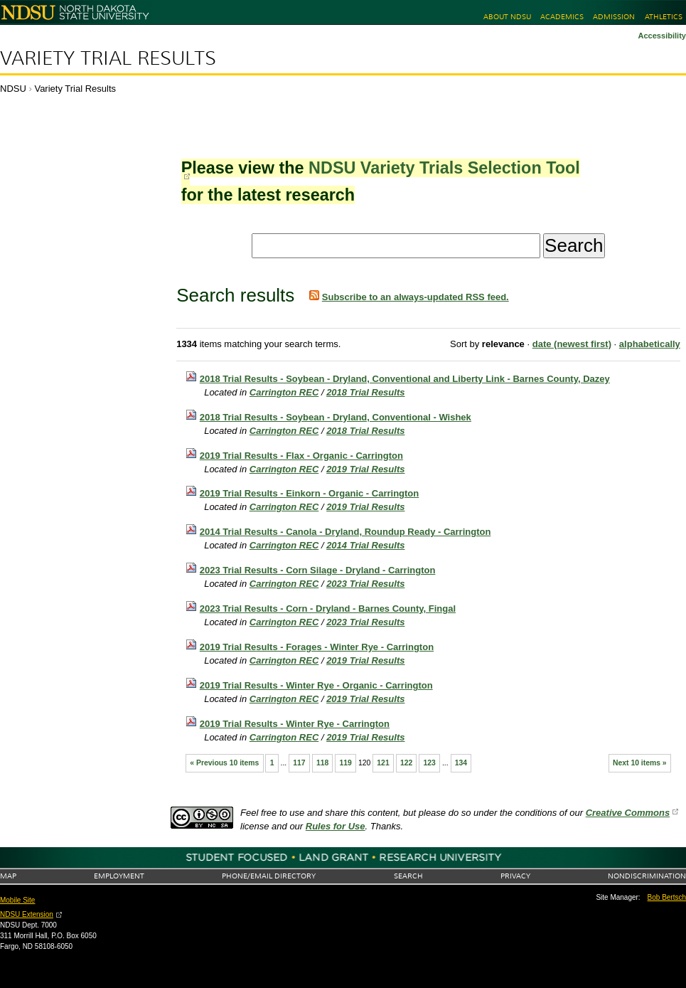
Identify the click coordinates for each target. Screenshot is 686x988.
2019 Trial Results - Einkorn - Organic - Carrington (309, 493)
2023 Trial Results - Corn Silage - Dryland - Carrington (318, 570)
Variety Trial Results (108, 58)
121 (383, 763)
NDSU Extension (26, 914)
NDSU (13, 88)
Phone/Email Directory (269, 876)
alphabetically (649, 344)
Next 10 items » (640, 763)
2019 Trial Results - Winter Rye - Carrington (295, 723)
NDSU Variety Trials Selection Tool (444, 168)
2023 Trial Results (365, 583)
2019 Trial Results (365, 469)
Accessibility (662, 35)
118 (322, 763)
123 (430, 763)
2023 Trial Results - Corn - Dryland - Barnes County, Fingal (328, 608)
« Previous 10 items (224, 763)
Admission (614, 16)
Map (8, 876)
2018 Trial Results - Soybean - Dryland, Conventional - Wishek (335, 417)
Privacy (515, 876)
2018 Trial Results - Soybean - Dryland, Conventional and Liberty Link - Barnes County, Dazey (405, 378)
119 (345, 763)
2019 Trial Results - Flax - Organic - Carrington (301, 455)
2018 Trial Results (365, 392)
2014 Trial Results (365, 545)
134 (461, 763)
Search (408, 876)
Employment (119, 876)
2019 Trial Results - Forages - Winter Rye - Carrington (317, 647)
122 (406, 763)
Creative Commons (628, 812)
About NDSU (507, 16)
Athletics (663, 16)
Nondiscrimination (647, 876)
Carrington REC (284, 392)
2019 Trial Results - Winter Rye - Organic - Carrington (316, 685)
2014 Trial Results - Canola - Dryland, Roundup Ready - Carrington (345, 531)
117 (299, 763)
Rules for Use (335, 826)
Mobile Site (17, 900)
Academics (562, 16)
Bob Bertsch (667, 897)
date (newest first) (571, 344)
